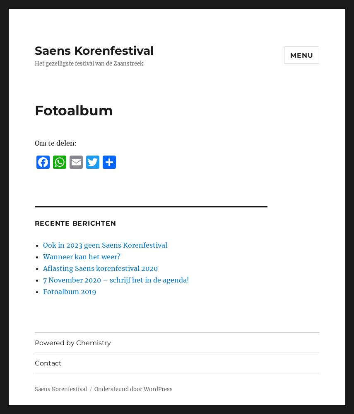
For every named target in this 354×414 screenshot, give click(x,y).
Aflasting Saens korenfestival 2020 (100, 268)
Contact (48, 363)
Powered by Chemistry (73, 343)
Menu (301, 55)
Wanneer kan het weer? (81, 257)
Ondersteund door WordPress (133, 389)
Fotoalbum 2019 (69, 291)
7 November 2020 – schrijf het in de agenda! (116, 280)
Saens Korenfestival (94, 51)
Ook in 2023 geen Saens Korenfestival (105, 245)
